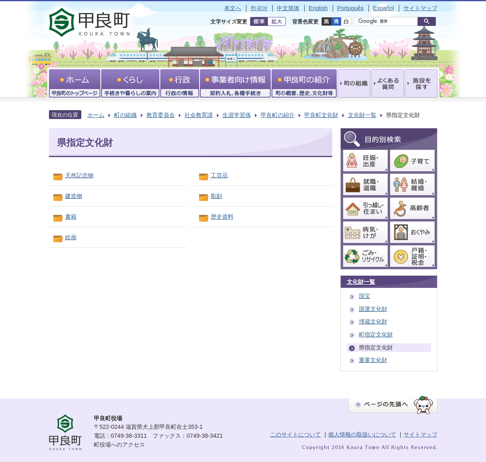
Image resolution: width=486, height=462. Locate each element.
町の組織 (125, 115)
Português (350, 8)
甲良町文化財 (321, 115)
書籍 (70, 216)
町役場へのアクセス (119, 444)
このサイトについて (295, 434)
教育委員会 (160, 115)
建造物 (73, 196)
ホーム (95, 115)
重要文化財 (373, 360)
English (318, 8)
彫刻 (216, 196)
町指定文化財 (376, 334)
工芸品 (219, 175)
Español (383, 8)
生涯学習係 (237, 115)
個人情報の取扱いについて (362, 434)
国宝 (364, 296)
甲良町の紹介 (278, 115)
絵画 (70, 237)
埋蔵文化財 (373, 321)
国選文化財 (373, 309)
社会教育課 (199, 115)
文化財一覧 (362, 115)
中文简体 (288, 8)
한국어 (258, 8)
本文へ (232, 8)
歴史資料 (222, 216)
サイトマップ (420, 8)
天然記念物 (79, 175)
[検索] (387, 21)
